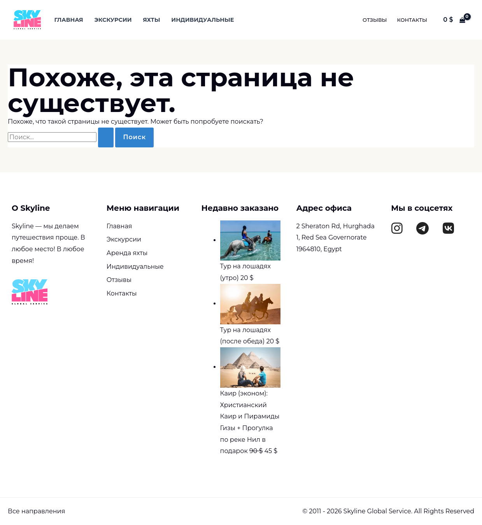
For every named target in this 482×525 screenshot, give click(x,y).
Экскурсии (112, 19)
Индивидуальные (202, 19)
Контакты (412, 20)
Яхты (151, 19)
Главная (68, 19)
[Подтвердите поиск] (106, 137)
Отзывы (375, 20)
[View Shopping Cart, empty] (454, 20)
